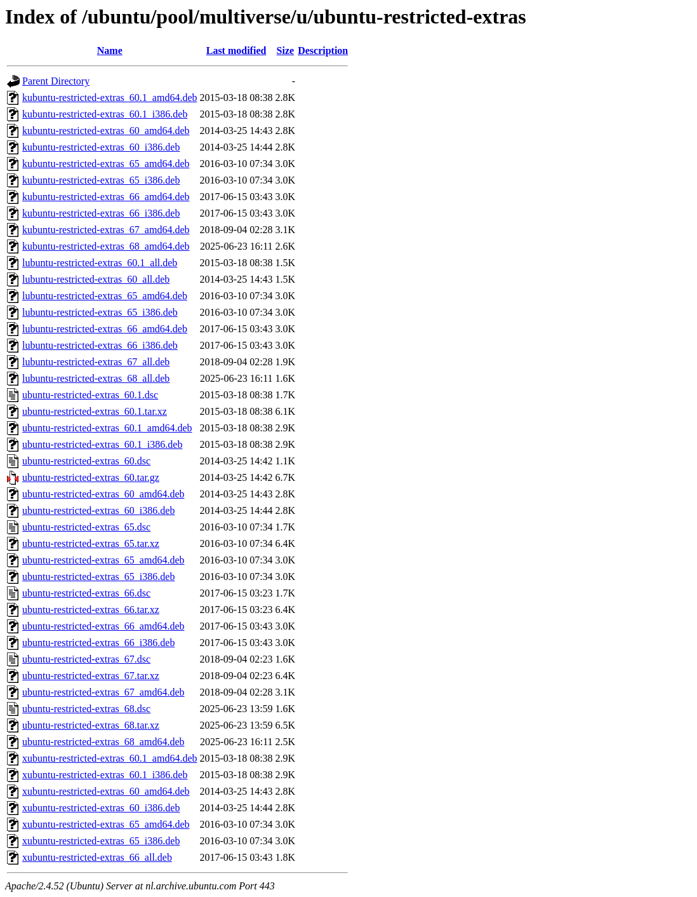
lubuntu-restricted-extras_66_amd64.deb (104, 328)
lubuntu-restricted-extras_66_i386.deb (100, 345)
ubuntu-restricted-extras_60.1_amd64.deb (107, 427)
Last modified (236, 50)
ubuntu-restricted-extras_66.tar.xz (90, 609)
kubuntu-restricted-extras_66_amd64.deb (105, 196)
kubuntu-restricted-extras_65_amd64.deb (105, 163)
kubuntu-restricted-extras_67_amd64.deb (105, 229)
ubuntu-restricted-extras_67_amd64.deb (103, 692)
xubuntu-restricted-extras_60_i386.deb (101, 807)
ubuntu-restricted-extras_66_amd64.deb (103, 626)
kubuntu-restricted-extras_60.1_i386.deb (104, 114)
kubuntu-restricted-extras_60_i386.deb (101, 147)
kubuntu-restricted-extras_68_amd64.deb (105, 246)
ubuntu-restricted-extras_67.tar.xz (90, 675)
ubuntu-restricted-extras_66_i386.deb (98, 642)
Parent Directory (56, 81)
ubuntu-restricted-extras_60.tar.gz (90, 477)
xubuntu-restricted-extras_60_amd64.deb (105, 791)
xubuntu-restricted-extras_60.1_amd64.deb (109, 758)
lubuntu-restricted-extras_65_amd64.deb (104, 295)
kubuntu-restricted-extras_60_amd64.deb (105, 130)
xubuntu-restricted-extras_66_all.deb (97, 857)
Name (110, 50)
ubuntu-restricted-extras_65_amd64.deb (103, 560)
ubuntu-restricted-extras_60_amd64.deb (103, 494)
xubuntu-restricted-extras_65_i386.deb (101, 840)
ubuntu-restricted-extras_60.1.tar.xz (94, 411)
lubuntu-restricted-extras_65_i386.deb (100, 312)
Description (323, 50)
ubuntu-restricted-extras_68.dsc (86, 708)
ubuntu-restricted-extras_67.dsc (86, 659)
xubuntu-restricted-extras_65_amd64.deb (105, 824)
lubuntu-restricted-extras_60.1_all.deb (99, 262)
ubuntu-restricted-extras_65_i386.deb (98, 576)
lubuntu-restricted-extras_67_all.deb (95, 361)
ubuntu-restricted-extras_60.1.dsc (90, 394)
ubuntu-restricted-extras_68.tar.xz (90, 725)
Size (286, 50)
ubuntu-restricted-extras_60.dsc (86, 460)
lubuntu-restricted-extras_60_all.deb (95, 279)
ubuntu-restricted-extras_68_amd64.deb (103, 741)
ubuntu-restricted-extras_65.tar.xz (90, 543)
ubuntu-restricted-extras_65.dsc (86, 527)
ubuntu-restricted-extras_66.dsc (86, 593)
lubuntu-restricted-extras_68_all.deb (95, 378)
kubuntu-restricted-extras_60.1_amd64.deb (109, 97)
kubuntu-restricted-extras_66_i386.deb (101, 213)
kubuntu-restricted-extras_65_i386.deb (101, 180)
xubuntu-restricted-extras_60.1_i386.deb (104, 774)
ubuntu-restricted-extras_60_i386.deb (98, 510)
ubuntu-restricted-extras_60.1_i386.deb (102, 444)
